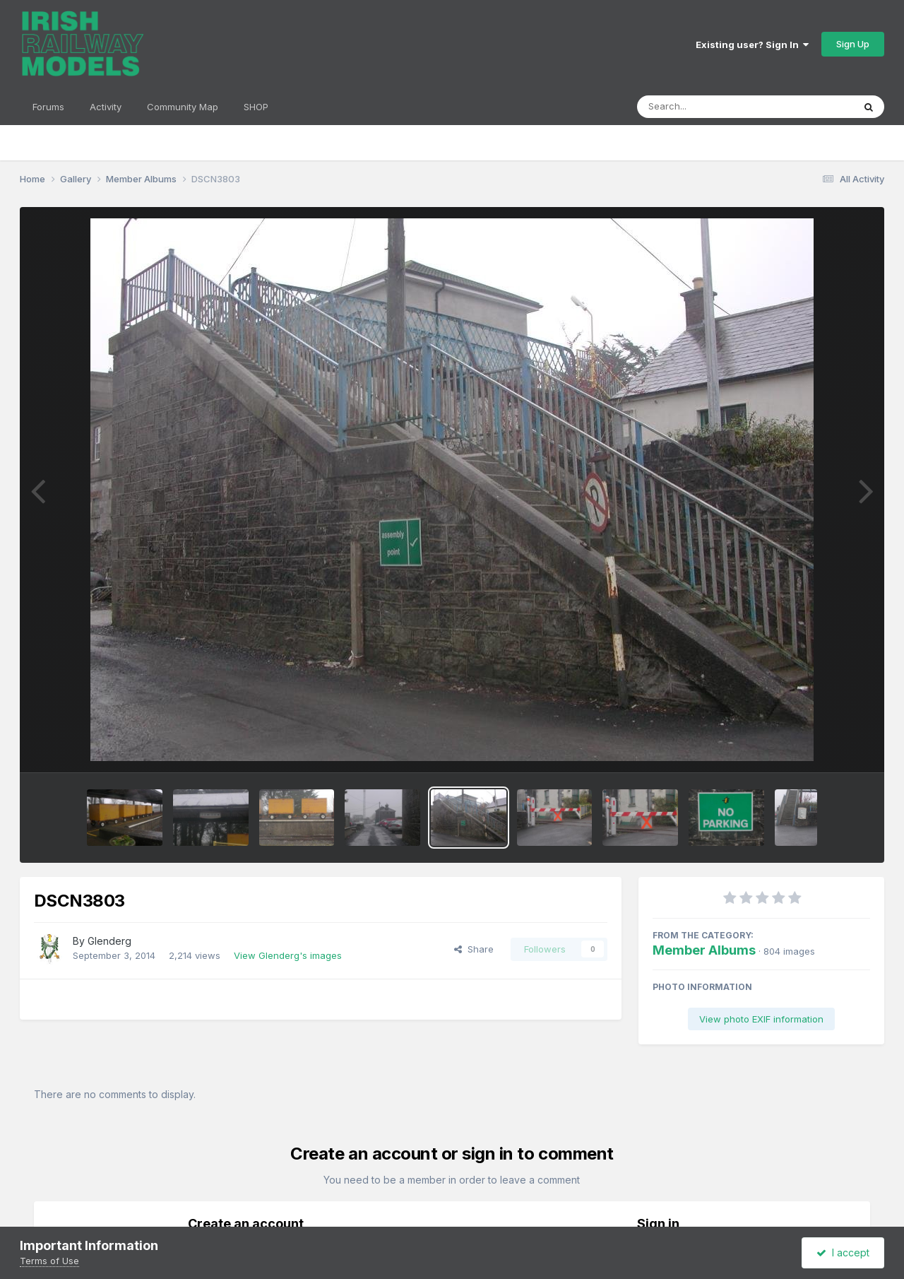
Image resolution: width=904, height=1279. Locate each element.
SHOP (256, 106)
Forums (48, 106)
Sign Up (852, 43)
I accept (842, 1252)
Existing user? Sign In (752, 44)
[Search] (706, 106)
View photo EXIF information (761, 1019)
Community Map (182, 106)
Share (474, 949)
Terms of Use (49, 1260)
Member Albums (704, 950)
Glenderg (109, 941)
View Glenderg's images (288, 955)
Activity (105, 106)
